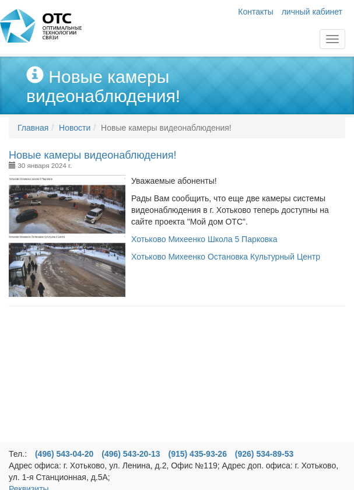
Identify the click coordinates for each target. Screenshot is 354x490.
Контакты (255, 11)
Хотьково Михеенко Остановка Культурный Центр (225, 256)
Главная (41, 26)
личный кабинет (312, 11)
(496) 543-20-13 (130, 454)
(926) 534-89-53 (264, 454)
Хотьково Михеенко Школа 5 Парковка (204, 239)
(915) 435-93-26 (198, 454)
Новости (74, 127)
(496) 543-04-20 (64, 454)
